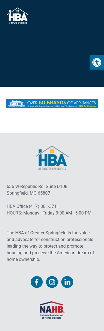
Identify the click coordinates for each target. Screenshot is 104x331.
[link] (97, 62)
